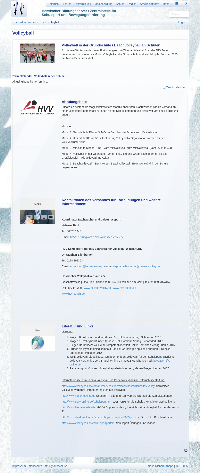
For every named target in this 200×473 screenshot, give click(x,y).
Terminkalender (174, 87)
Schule (120, 3)
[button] (178, 4)
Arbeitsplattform (149, 3)
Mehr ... (167, 3)
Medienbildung (103, 3)
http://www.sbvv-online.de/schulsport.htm (86, 401)
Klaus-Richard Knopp (160, 466)
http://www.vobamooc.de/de (78, 395)
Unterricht (54, 3)
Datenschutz (34, 466)
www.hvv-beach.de (124, 287)
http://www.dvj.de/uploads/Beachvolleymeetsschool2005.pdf (98, 417)
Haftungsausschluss (55, 466)
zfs (42, 22)
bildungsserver (25, 22)
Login (181, 22)
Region (132, 3)
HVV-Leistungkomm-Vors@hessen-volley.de (97, 237)
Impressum (19, 466)
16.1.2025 (182, 466)
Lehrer (67, 3)
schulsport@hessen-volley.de (88, 266)
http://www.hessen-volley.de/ (79, 407)
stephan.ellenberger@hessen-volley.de (136, 266)
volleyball (54, 22)
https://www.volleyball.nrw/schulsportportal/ (88, 423)
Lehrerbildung (82, 3)
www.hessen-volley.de (97, 287)
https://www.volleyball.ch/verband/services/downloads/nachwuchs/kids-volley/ (108, 386)
